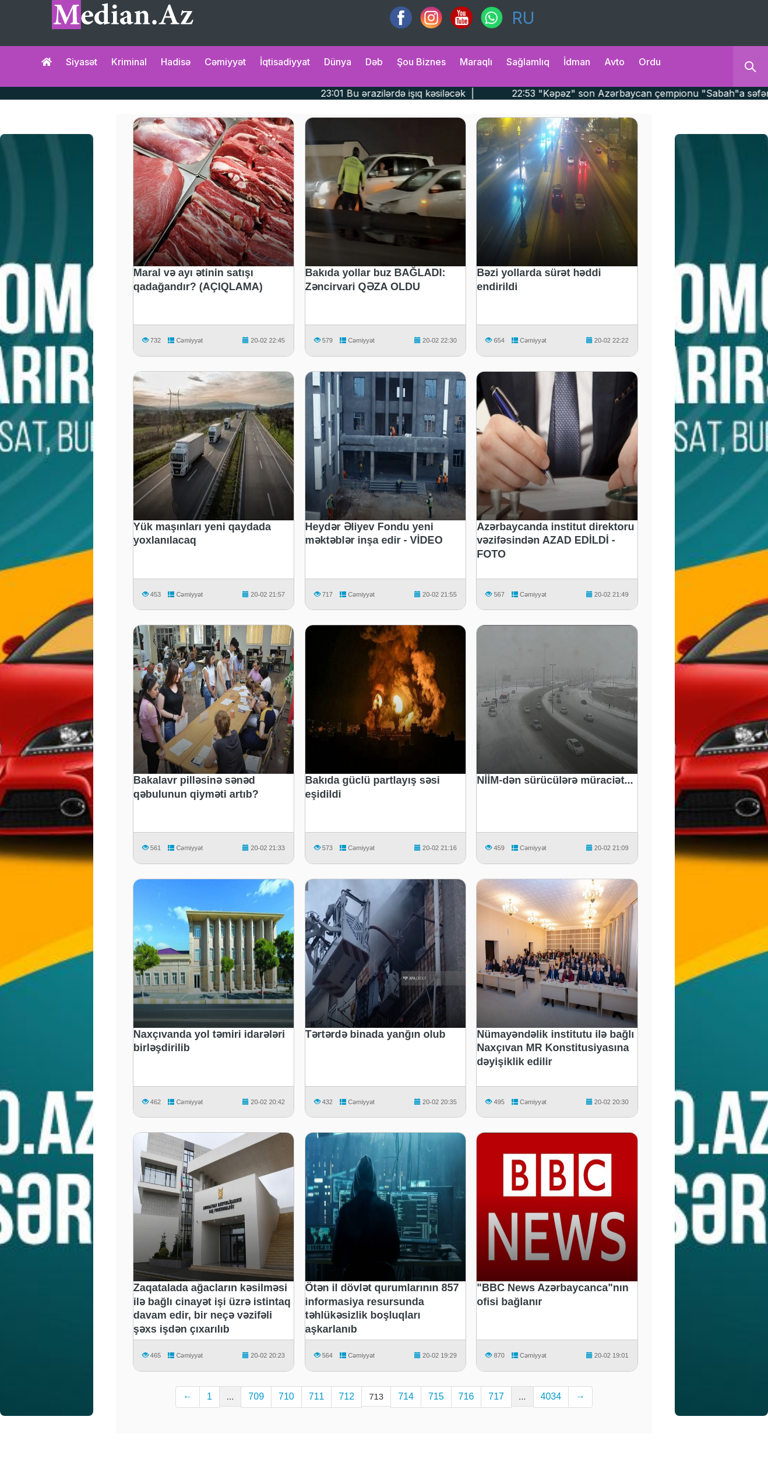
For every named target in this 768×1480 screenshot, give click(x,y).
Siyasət (81, 62)
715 (436, 1396)
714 (406, 1396)
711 (317, 1396)
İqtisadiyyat (285, 62)
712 (346, 1396)
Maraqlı (476, 62)
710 (286, 1396)
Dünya (337, 62)
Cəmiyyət (225, 62)
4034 (551, 1396)
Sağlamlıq (527, 62)
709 (256, 1396)
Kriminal (129, 62)
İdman (576, 62)
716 (466, 1396)
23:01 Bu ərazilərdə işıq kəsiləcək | (431, 93)
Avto (614, 62)
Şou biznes (421, 62)
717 (496, 1396)
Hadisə (176, 62)
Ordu (650, 62)
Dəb (374, 62)
